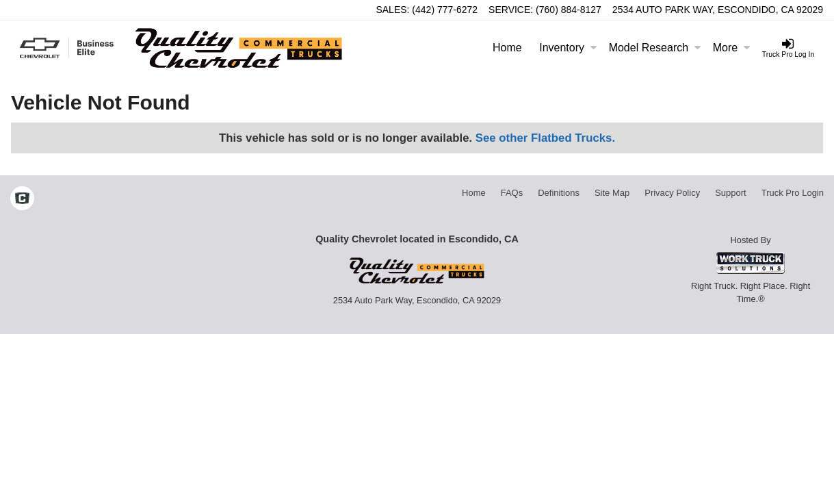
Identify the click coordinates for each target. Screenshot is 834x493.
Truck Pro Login (792, 193)
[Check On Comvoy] (22, 199)
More (731, 47)
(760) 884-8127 (568, 9)
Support (730, 193)
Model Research (655, 47)
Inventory (568, 47)
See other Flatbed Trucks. (545, 137)
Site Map (612, 193)
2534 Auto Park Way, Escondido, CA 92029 (717, 9)
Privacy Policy (672, 193)
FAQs (512, 193)
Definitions (558, 193)
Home (507, 47)
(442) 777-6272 (445, 9)
